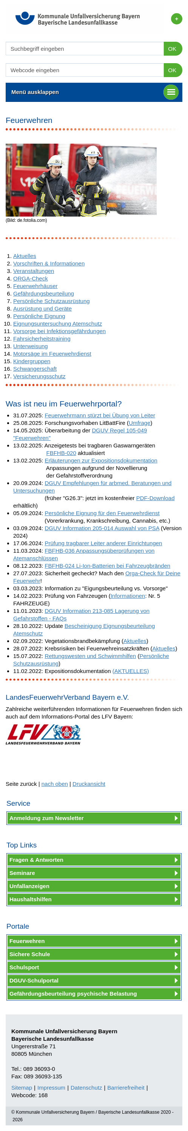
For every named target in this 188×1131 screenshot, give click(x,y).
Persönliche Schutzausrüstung (51, 301)
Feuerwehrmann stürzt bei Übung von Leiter (100, 415)
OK (172, 48)
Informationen (128, 596)
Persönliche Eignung (39, 316)
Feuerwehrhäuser (35, 286)
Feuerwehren (27, 941)
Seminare (22, 873)
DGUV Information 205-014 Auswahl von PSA (102, 528)
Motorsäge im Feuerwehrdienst (52, 353)
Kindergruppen (31, 361)
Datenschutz (86, 1087)
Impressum (51, 1087)
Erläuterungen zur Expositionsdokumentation (101, 460)
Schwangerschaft (35, 368)
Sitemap (21, 1087)
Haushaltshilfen (30, 899)
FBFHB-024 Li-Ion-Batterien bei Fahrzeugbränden (107, 565)
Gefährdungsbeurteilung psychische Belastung (73, 993)
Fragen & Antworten (36, 860)
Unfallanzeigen (29, 886)
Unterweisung (30, 346)
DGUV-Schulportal (34, 980)
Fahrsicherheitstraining (42, 338)
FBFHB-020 (61, 453)
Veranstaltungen (33, 271)
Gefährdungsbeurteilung (43, 293)
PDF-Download (155, 498)
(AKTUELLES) (130, 671)
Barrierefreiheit (125, 1087)
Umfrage (140, 423)
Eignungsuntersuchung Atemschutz (57, 323)
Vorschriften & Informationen (49, 263)
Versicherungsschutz (39, 376)
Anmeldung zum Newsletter (46, 818)
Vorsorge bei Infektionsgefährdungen (59, 331)
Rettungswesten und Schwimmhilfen (90, 656)
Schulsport (24, 967)
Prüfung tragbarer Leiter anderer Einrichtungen (103, 543)
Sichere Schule (29, 954)
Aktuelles (24, 256)
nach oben (55, 784)
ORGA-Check (30, 278)
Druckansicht (88, 784)
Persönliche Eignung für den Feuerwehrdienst (102, 513)
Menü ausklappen (95, 92)
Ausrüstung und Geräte (42, 308)
